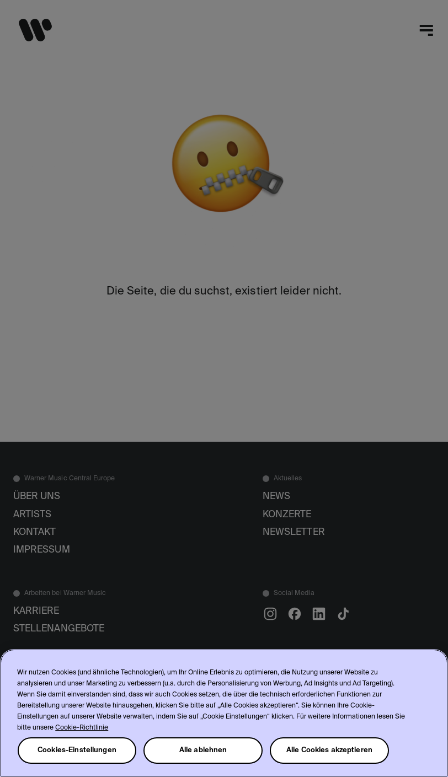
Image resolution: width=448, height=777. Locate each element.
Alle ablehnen (203, 750)
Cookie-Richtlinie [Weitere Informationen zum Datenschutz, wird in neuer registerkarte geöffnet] (81, 728)
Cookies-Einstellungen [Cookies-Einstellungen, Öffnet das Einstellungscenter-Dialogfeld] (77, 750)
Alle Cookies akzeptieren (329, 750)
